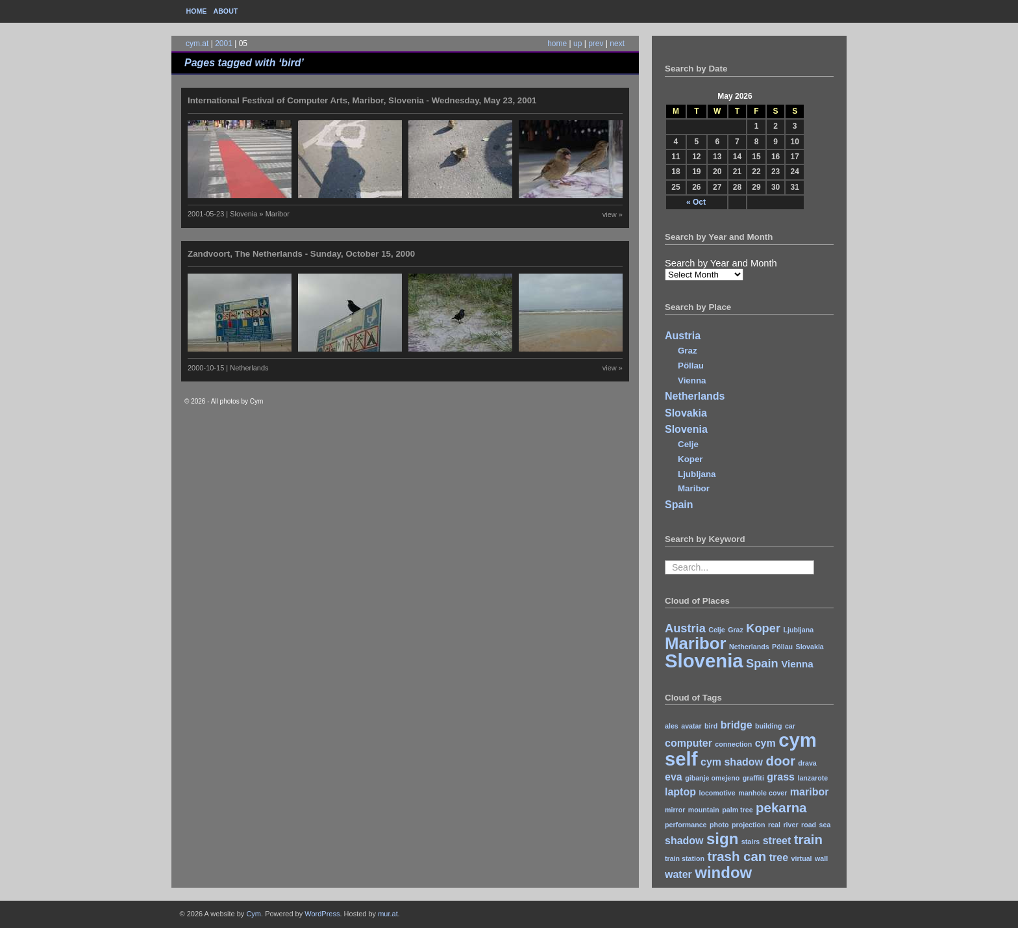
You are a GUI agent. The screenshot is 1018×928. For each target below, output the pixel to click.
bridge (736, 724)
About (225, 11)
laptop (680, 791)
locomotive (717, 793)
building (768, 726)
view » (612, 214)
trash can (736, 856)
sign (722, 838)
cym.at (197, 43)
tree (778, 857)
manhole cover (762, 793)
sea (825, 825)
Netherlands (695, 396)
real (774, 825)
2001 (223, 43)
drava (807, 763)
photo (719, 825)
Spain (679, 504)
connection (733, 744)
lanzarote (812, 778)
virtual (801, 858)
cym (765, 743)
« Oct (696, 202)
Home (196, 11)
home (557, 43)
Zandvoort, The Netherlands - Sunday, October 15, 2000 (301, 254)
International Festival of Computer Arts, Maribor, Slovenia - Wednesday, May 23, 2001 (362, 100)
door (780, 760)
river (790, 825)
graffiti (753, 778)
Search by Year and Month (721, 263)
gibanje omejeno (712, 778)
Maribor (694, 488)
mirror (675, 810)
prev (595, 43)
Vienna (692, 380)
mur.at (388, 914)
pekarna (781, 807)
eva (673, 776)
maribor (809, 791)
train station (684, 858)
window (723, 872)
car (790, 726)
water (678, 874)
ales (671, 726)
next (617, 43)
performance (686, 825)
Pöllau (691, 365)
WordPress (322, 914)
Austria (683, 335)
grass (781, 776)
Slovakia (686, 413)
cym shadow (732, 761)
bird (710, 726)
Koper (690, 459)
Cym (253, 914)
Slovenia (686, 429)
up (577, 43)
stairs (750, 841)
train (808, 839)
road (808, 825)
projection (748, 825)
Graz (687, 350)
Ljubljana (697, 474)
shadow (684, 840)
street (777, 840)
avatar (691, 726)
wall (821, 858)
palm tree (737, 810)
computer (688, 743)
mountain (703, 810)
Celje (688, 444)
